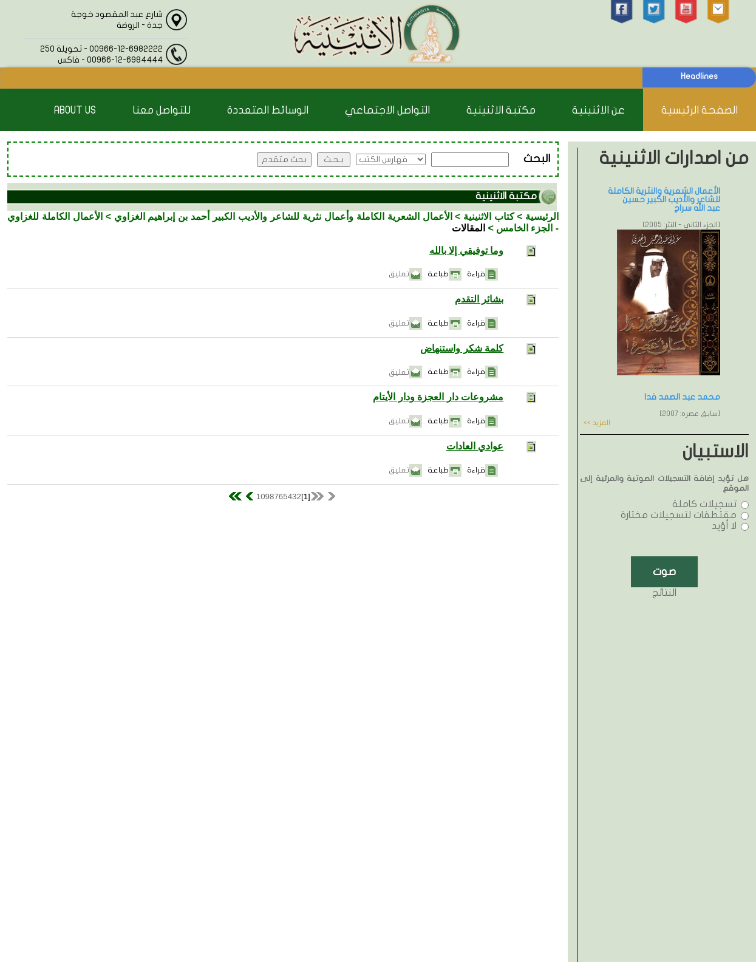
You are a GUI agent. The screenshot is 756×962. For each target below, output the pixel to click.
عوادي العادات (474, 446)
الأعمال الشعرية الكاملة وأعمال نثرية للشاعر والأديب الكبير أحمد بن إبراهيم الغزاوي (283, 216)
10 (260, 496)
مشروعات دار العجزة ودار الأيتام (438, 397)
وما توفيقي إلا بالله (466, 250)
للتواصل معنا (161, 110)
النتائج (664, 593)
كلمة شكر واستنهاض (461, 348)
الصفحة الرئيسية (699, 110)
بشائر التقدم (479, 299)
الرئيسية (542, 216)
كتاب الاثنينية (488, 216)
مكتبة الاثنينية (501, 110)
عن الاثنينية (598, 110)
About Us (75, 110)
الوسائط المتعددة (267, 110)
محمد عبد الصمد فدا (682, 396)
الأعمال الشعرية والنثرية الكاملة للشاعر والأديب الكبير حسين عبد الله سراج (664, 199)
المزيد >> (597, 422)
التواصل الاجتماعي (387, 110)
